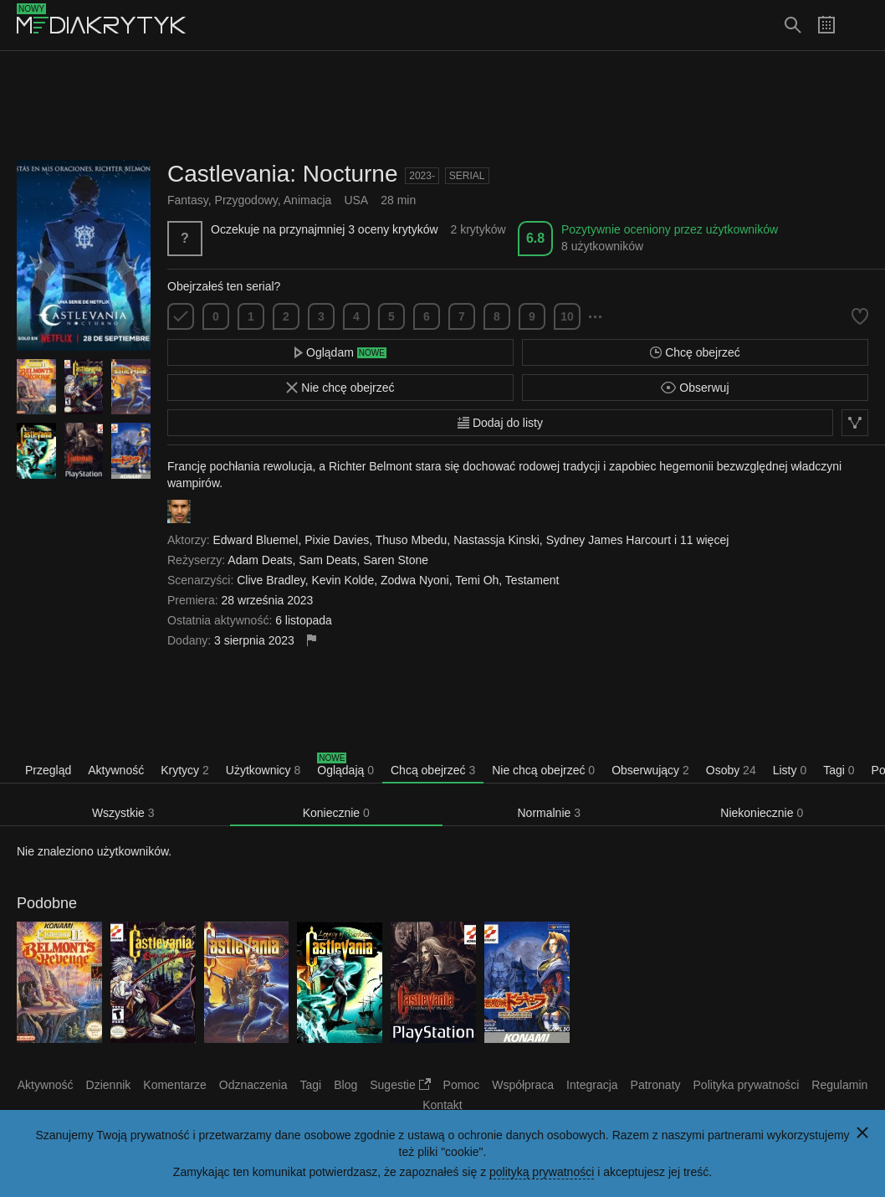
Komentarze (174, 1085)
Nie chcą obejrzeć (543, 770)
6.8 (535, 238)
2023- (422, 176)
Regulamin (839, 1085)
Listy (789, 770)
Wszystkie (123, 812)
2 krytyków (477, 229)
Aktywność (116, 770)
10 (567, 316)
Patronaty (656, 1085)
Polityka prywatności (746, 1085)
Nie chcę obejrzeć (340, 387)
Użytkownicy (263, 770)
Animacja (308, 200)
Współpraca (523, 1085)
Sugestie (400, 1085)
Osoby (731, 770)
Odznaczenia (253, 1085)
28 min (398, 200)
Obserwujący (650, 770)
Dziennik (108, 1085)
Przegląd (48, 770)
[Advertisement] (442, 105)
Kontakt (442, 1105)
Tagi (838, 770)
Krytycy (185, 770)
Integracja (591, 1085)
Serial (467, 176)
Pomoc (461, 1085)
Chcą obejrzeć (433, 770)
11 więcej (704, 540)
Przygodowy (246, 200)
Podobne (47, 903)
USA (356, 200)
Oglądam (340, 352)
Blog (345, 1085)
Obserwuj (695, 387)
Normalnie (549, 812)
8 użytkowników (602, 246)
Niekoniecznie (761, 812)
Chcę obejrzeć (694, 352)
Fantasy (187, 200)
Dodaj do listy (500, 422)
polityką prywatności (541, 1172)
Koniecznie (336, 812)
